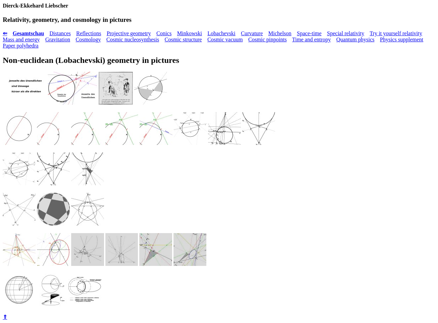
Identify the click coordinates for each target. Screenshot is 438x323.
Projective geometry (129, 33)
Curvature (252, 33)
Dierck (10, 6)
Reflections (88, 33)
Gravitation (57, 39)
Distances (60, 33)
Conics (163, 33)
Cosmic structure (183, 39)
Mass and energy (21, 39)
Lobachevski (221, 33)
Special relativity (345, 33)
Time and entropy (311, 39)
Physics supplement (401, 39)
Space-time (309, 33)
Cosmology (88, 39)
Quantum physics (355, 39)
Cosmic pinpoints (267, 39)
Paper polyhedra (20, 46)
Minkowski (189, 33)
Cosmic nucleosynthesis (132, 39)
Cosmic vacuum (225, 39)
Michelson (280, 33)
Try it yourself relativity (396, 33)
